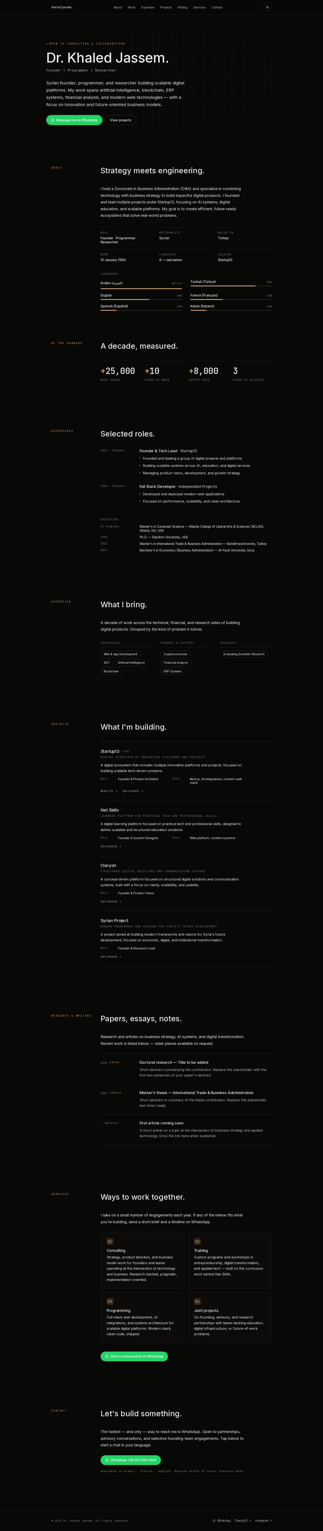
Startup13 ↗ (243, 1520)
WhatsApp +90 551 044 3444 (130, 1460)
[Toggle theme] (267, 7)
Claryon (108, 865)
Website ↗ (109, 791)
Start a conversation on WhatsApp (134, 1356)
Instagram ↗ (132, 791)
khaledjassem (62, 7)
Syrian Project (114, 920)
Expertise (147, 7)
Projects (166, 7)
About (118, 7)
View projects (120, 120)
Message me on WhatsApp (74, 120)
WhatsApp (222, 1520)
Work (131, 7)
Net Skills (110, 810)
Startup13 (110, 751)
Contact (217, 7)
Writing (182, 7)
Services (199, 7)
